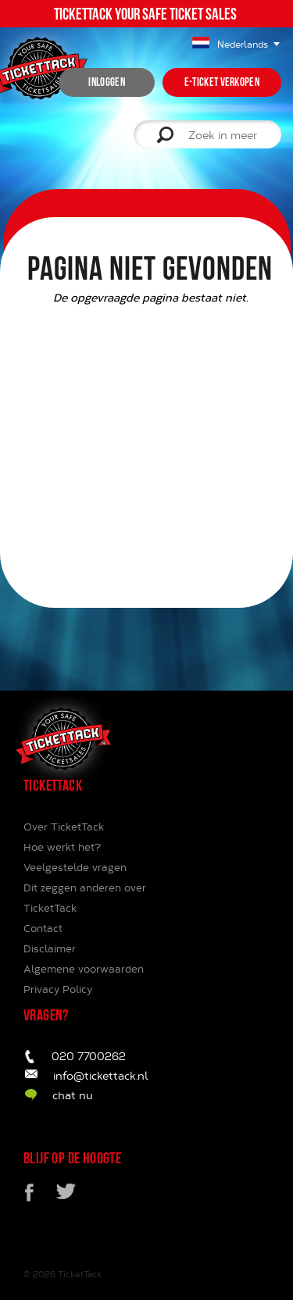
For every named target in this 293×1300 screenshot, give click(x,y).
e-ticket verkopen (221, 82)
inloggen (106, 82)
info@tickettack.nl (100, 1075)
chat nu (72, 1095)
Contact (43, 928)
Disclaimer (49, 948)
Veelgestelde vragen (75, 867)
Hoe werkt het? (62, 847)
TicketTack (80, 1274)
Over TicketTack (63, 827)
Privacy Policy (57, 989)
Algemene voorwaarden (83, 969)
